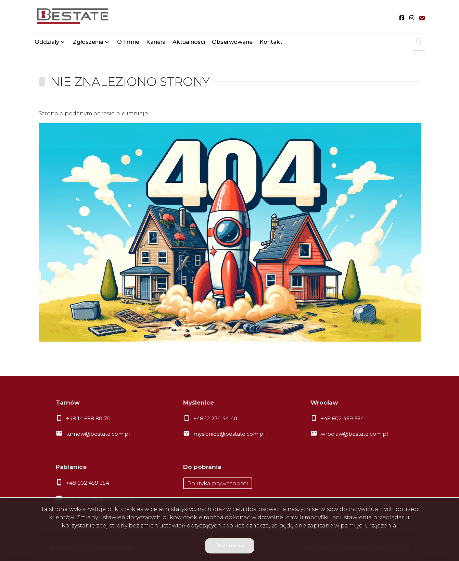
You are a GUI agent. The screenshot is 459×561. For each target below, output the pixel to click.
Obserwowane (232, 42)
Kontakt (270, 42)
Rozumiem (229, 545)
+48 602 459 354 (342, 418)
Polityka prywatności (217, 483)
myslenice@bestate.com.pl (229, 434)
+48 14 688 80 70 (88, 418)
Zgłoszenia (88, 42)
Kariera (156, 42)
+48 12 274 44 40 (215, 418)
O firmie (128, 42)
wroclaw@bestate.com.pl (354, 434)
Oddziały (47, 42)
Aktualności (189, 42)
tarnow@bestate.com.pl (98, 434)
